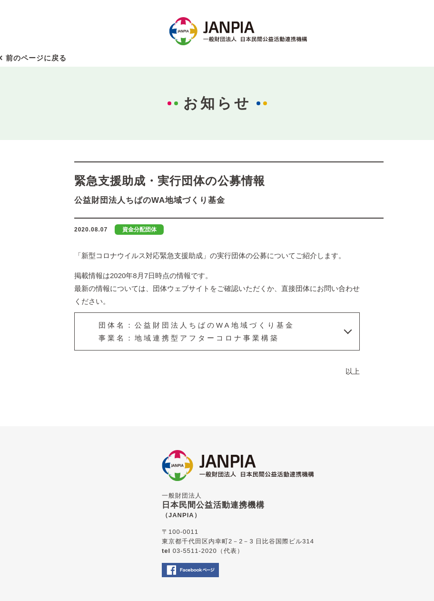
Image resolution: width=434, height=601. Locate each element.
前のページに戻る (36, 58)
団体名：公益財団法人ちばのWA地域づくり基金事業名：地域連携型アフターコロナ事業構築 (197, 331)
